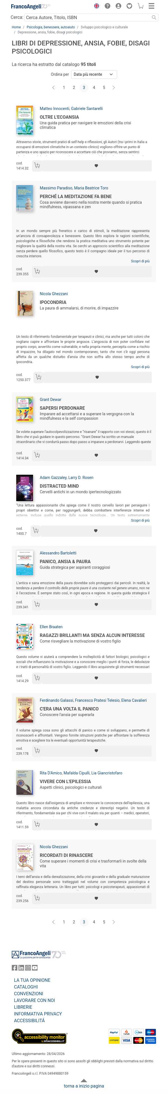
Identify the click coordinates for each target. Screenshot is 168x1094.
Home (16, 27)
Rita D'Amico (51, 773)
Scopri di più (140, 261)
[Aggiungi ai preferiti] (97, 165)
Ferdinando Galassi (56, 700)
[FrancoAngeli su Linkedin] (21, 969)
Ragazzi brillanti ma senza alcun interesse (92, 635)
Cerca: (17, 17)
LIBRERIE (23, 1007)
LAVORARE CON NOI (34, 1000)
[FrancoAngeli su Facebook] (14, 969)
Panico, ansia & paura (65, 561)
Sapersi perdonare (62, 408)
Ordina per (60, 74)
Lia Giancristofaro (106, 773)
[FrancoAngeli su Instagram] (28, 969)
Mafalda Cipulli (77, 773)
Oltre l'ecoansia (59, 117)
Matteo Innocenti (54, 108)
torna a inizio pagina (84, 1086)
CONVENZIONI (28, 993)
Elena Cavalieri (134, 700)
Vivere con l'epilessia (65, 781)
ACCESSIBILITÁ (29, 1020)
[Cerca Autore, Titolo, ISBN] (87, 17)
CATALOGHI (26, 987)
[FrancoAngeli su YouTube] (35, 969)
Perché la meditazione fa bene (76, 196)
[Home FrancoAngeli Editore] (30, 6)
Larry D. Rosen (81, 477)
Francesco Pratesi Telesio (97, 700)
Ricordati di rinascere (66, 855)
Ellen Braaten (51, 627)
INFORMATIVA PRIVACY (38, 1014)
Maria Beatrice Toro (91, 188)
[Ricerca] (154, 17)
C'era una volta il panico (69, 709)
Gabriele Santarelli (87, 108)
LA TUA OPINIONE (32, 980)
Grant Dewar (50, 399)
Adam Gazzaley (53, 477)
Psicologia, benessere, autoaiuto (51, 27)
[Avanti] (113, 87)
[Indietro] (54, 87)
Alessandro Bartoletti (58, 553)
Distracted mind (59, 486)
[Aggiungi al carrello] (37, 166)
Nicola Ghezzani (54, 294)
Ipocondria (53, 302)
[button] (95, 7)
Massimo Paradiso (56, 188)
